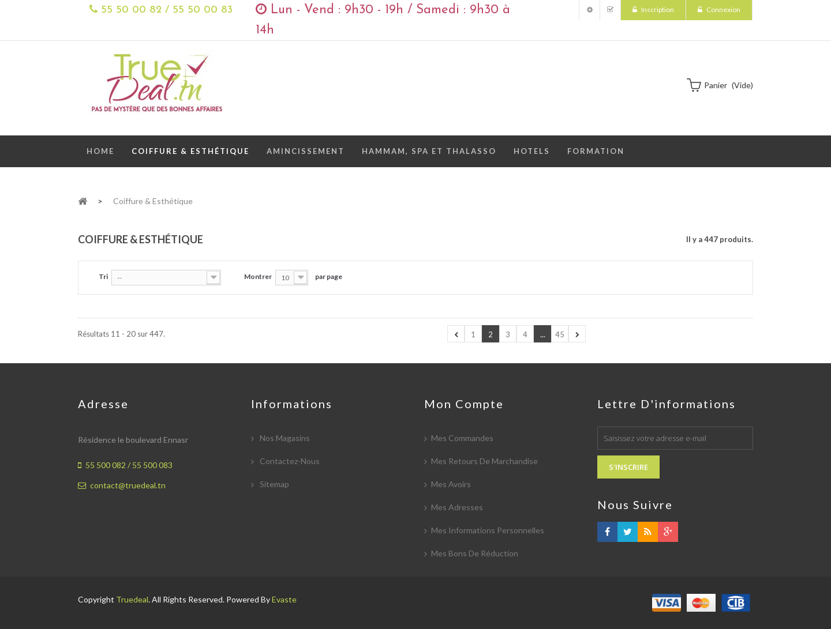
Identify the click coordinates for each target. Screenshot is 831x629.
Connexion (722, 9)
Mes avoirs (451, 484)
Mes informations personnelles (487, 530)
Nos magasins (284, 438)
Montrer (258, 276)
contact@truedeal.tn (128, 485)
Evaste (284, 599)
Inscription (657, 9)
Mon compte (589, 10)
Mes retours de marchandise (484, 461)
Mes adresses (457, 507)
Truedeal (132, 599)
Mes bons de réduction (474, 553)
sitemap (273, 484)
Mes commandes (462, 438)
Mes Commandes (610, 10)
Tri (103, 276)
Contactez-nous (289, 461)
